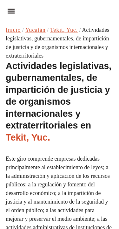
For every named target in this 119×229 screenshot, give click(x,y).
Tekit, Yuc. (64, 30)
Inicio (13, 30)
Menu (9, 11)
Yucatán (35, 30)
